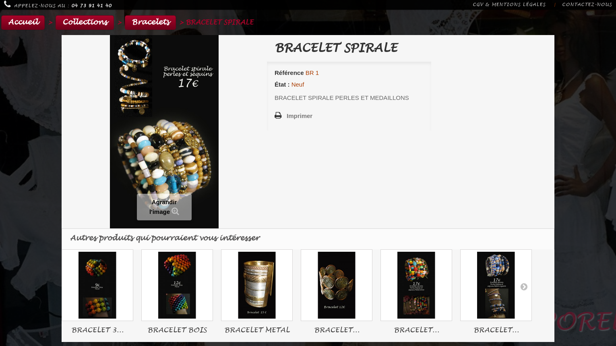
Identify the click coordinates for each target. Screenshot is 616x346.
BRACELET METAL (256, 330)
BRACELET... (337, 330)
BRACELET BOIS (177, 330)
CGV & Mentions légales (509, 5)
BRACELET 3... (97, 330)
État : (282, 84)
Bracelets (150, 22)
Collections (84, 22)
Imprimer (299, 115)
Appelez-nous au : (58, 4)
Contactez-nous (587, 5)
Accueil (23, 22)
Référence (289, 72)
